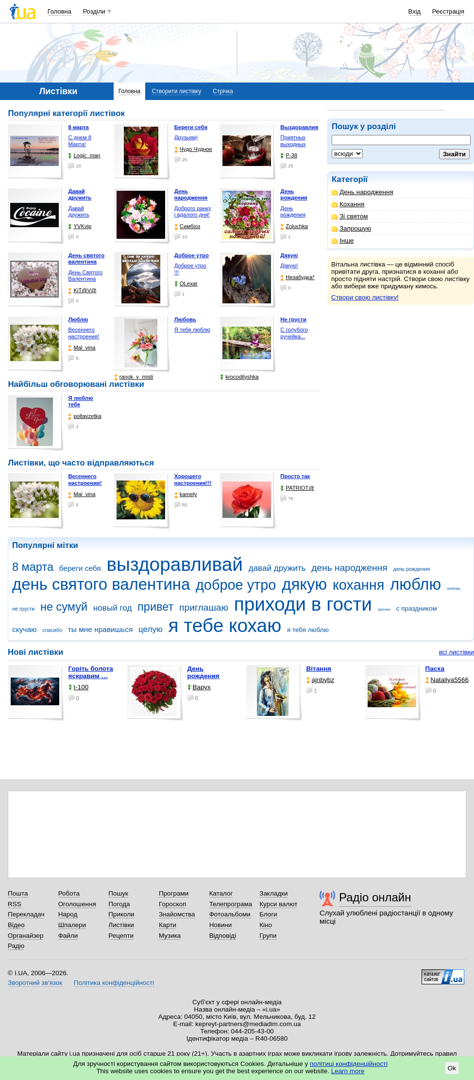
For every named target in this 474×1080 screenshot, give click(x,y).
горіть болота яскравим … (90, 672)
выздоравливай (174, 564)
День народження (362, 192)
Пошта (18, 893)
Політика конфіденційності (114, 982)
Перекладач (26, 914)
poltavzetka (84, 416)
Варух (199, 687)
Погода (119, 904)
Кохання (348, 204)
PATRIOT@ (297, 488)
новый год (112, 608)
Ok (452, 1068)
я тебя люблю (308, 629)
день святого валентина (101, 584)
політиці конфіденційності (349, 1063)
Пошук (118, 893)
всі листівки (456, 652)
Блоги (268, 914)
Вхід (414, 11)
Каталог (221, 893)
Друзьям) (186, 137)
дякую (304, 584)
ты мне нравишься (100, 629)
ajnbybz (320, 679)
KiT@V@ (82, 290)
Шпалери (72, 925)
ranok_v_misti (133, 377)
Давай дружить (78, 211)
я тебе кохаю (225, 625)
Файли (68, 935)
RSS (14, 904)
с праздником (416, 608)
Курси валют (278, 904)
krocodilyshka (239, 377)
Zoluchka (294, 226)
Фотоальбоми (230, 914)
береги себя (80, 568)
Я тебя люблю (192, 329)
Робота (69, 893)
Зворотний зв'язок (35, 982)
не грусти (23, 609)
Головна (59, 11)
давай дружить (277, 568)
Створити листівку (177, 91)
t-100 (78, 687)
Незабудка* (297, 277)
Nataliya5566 (447, 679)
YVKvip (79, 226)
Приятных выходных (292, 140)
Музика (170, 935)
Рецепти (121, 935)
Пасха (434, 668)
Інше (343, 240)
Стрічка (223, 91)
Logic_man (84, 155)
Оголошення (77, 904)
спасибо (52, 630)
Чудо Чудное (193, 149)
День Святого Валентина (85, 275)
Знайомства (177, 914)
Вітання (319, 668)
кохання (358, 585)
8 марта (32, 567)
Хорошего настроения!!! (193, 479)
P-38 (288, 155)
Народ (68, 914)
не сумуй (63, 606)
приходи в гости (303, 604)
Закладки (273, 893)
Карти (167, 925)
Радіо (16, 945)
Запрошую (351, 228)
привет (155, 606)
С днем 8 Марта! (79, 140)
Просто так (295, 476)
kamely (185, 494)
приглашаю (203, 607)
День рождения (292, 211)
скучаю (24, 629)
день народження (349, 568)
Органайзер (25, 935)
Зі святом (350, 216)
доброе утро (236, 585)
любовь (453, 588)
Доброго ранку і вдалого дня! (192, 211)
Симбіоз (187, 226)
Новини (220, 925)
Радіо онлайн (375, 897)
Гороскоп (172, 904)
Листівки (121, 925)
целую (150, 629)
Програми (173, 893)
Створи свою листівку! (365, 297)
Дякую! (289, 265)
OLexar (186, 284)
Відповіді (223, 935)
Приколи (121, 914)
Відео (16, 925)
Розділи (94, 11)
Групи (267, 935)
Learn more (348, 1071)
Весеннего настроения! (83, 333)
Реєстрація (448, 11)
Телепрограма (231, 904)
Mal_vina (81, 348)
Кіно (265, 925)
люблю (415, 584)
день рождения (411, 569)
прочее (384, 609)
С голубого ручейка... (293, 333)
